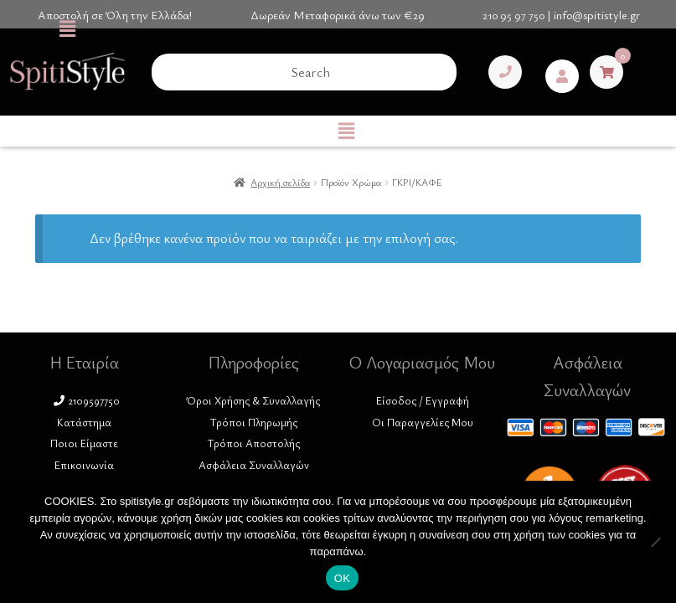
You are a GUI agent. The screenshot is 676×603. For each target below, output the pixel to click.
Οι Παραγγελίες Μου (422, 422)
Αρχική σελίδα (280, 182)
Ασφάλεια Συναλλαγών (254, 464)
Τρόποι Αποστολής (253, 443)
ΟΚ (342, 578)
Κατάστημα (84, 422)
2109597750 (87, 400)
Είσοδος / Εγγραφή (422, 400)
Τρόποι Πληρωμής (253, 422)
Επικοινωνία (84, 464)
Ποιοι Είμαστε (84, 443)
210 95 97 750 (513, 15)
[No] (655, 541)
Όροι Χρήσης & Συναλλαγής (253, 400)
